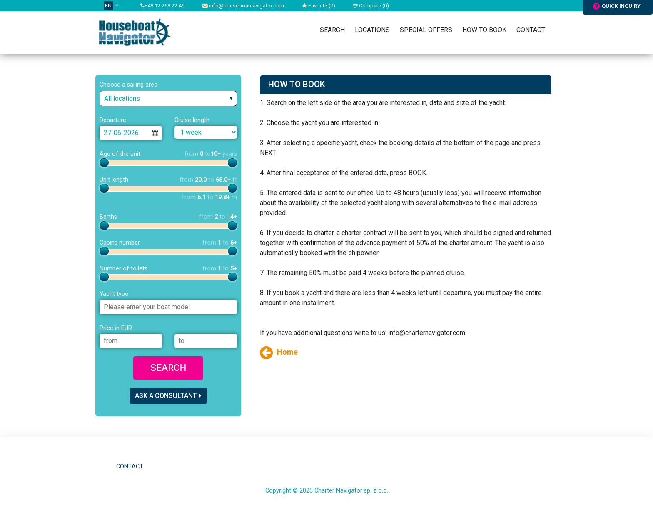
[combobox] (168, 98)
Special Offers (426, 30)
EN (108, 5)
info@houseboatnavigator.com (243, 5)
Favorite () (318, 5)
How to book (484, 30)
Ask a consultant (168, 396)
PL (118, 5)
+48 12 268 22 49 (162, 5)
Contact (530, 30)
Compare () (371, 5)
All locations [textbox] (122, 98)
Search (332, 30)
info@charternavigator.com (426, 333)
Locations (372, 30)
